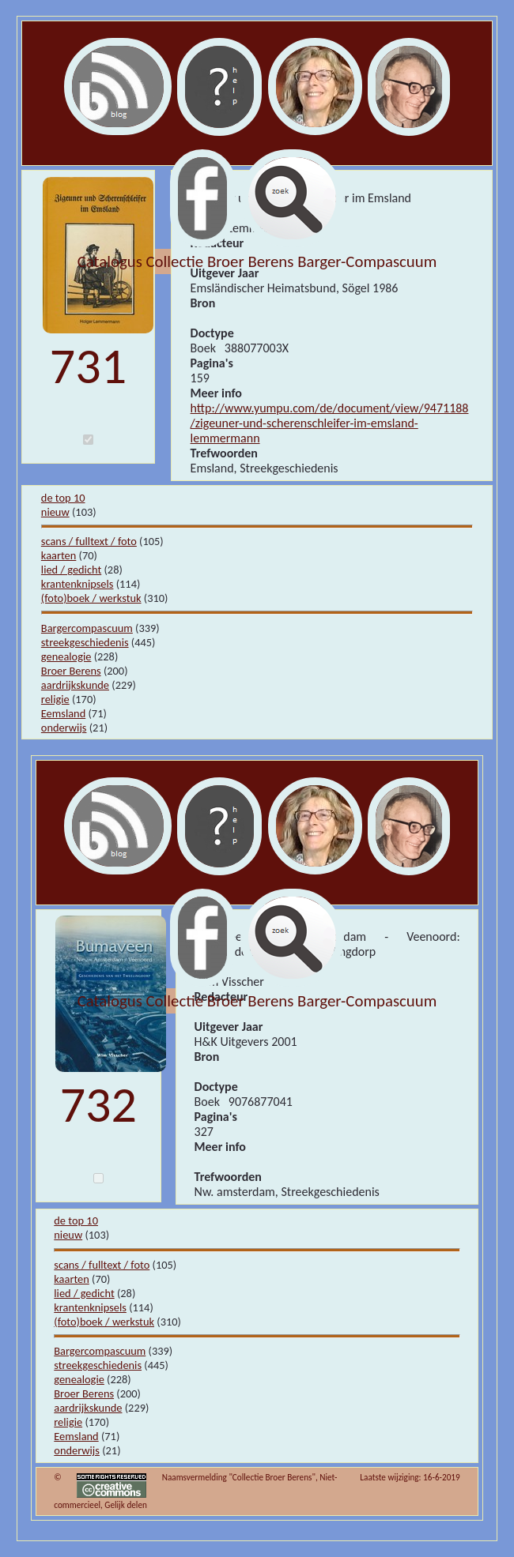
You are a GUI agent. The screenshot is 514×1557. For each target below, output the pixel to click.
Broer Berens (71, 671)
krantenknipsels (77, 584)
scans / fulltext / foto (89, 541)
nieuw (55, 512)
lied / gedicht (71, 569)
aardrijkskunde (75, 685)
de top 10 (63, 498)
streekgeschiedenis (85, 642)
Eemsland (63, 713)
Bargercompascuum (87, 628)
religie (55, 699)
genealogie (66, 656)
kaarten (59, 555)
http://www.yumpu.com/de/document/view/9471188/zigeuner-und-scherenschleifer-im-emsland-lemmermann (330, 423)
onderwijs (64, 727)
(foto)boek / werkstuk (91, 598)
